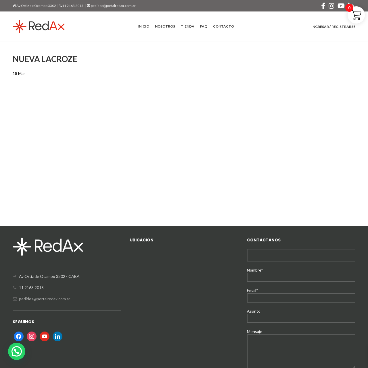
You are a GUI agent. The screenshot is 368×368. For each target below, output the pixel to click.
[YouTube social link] (341, 6)
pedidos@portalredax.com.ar (113, 5)
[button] (16, 351)
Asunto (301, 314)
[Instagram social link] (331, 6)
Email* (301, 294)
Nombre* (301, 273)
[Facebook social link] (323, 6)
